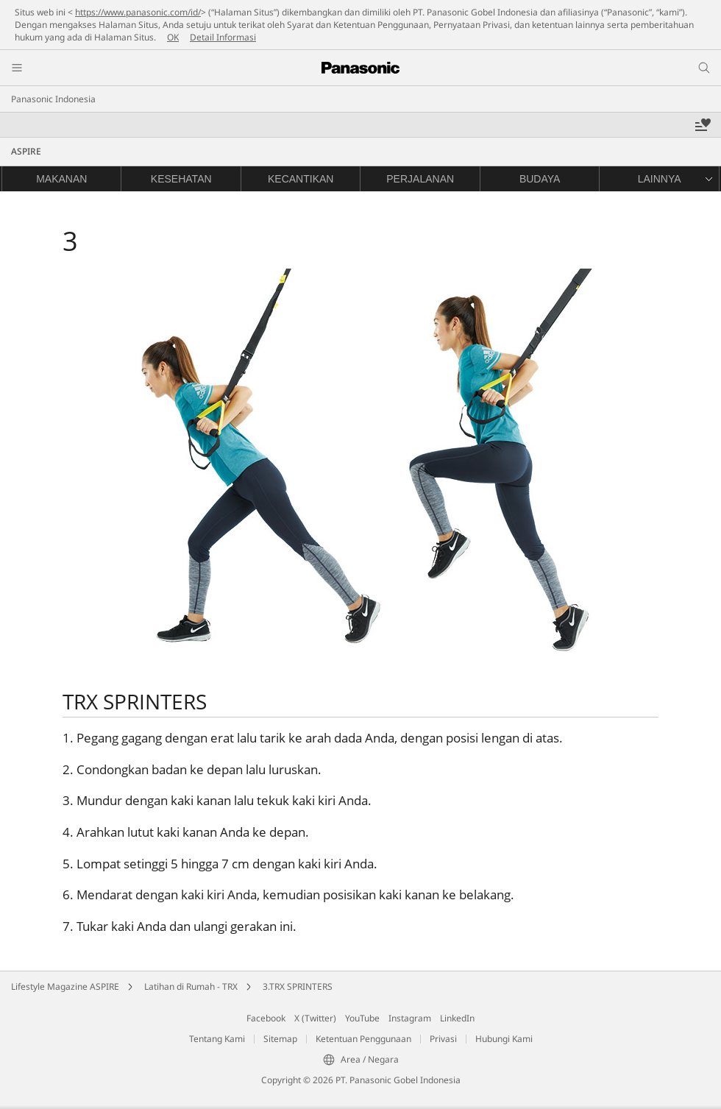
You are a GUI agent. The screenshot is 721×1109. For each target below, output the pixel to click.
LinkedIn (457, 1018)
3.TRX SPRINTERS (298, 986)
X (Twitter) (315, 1018)
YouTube (362, 1018)
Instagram (409, 1018)
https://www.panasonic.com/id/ (138, 12)
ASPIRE (26, 151)
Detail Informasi (223, 37)
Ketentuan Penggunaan (363, 1038)
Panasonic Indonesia (53, 99)
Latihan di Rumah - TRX (191, 986)
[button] (658, 178)
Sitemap (280, 1038)
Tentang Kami (217, 1038)
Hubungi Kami (504, 1038)
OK (173, 37)
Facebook (265, 1018)
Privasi (443, 1038)
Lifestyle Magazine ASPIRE (65, 986)
